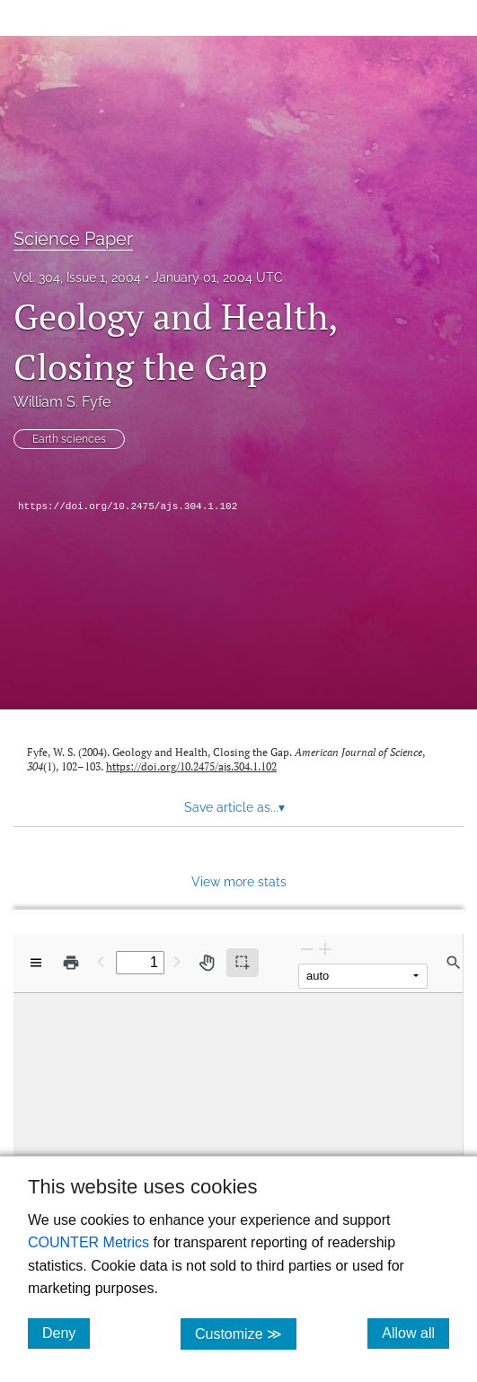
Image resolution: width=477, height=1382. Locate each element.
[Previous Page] (100, 961)
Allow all (415, 1333)
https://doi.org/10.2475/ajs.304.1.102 (127, 506)
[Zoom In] (325, 948)
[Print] (71, 962)
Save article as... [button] (234, 807)
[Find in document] (453, 962)
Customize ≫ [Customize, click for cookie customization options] (245, 1333)
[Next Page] (177, 961)
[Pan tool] (206, 962)
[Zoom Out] (307, 948)
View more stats (239, 881)
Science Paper (73, 239)
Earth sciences (69, 439)
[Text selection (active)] (242, 962)
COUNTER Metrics (88, 1242)
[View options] (36, 962)
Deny (66, 1333)
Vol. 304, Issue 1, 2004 (77, 277)
